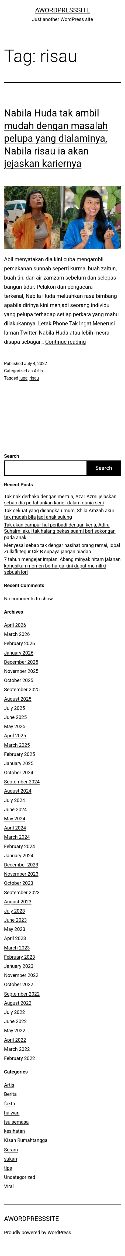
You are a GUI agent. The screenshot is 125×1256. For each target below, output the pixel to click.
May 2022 (14, 1030)
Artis (38, 370)
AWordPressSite (62, 10)
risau (34, 378)
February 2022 (19, 1058)
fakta (9, 1103)
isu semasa (16, 1122)
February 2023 (19, 957)
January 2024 (18, 855)
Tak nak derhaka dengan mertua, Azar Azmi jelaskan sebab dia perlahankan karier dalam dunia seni (60, 499)
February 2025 (19, 754)
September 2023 (22, 892)
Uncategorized (19, 1177)
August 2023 (18, 901)
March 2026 (17, 634)
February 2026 (19, 643)
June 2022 (15, 1021)
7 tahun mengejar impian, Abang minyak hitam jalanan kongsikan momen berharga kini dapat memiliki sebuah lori (62, 565)
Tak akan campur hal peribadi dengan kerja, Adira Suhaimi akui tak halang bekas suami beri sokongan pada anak (60, 531)
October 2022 (18, 984)
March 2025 (17, 745)
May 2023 (14, 929)
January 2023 (18, 966)
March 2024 (17, 837)
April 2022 (15, 1040)
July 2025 (14, 708)
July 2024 (14, 800)
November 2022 (21, 975)
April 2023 (15, 938)
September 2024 (22, 781)
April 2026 (15, 625)
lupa (23, 378)
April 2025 (15, 735)
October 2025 (18, 680)
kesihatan (14, 1131)
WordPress (59, 1232)
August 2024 (18, 791)
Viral (9, 1186)
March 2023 (17, 948)
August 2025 (18, 699)
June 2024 (15, 809)
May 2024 (14, 818)
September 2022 (22, 994)
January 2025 (18, 763)
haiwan (11, 1113)
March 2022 (17, 1049)
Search (11, 456)
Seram (11, 1149)
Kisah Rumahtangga (25, 1140)
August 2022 (18, 1003)
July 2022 (14, 1012)
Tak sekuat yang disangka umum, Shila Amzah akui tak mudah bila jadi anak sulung (59, 513)
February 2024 (19, 846)
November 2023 (21, 874)
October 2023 (18, 883)
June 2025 (15, 717)
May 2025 (14, 726)
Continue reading (65, 342)
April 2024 (15, 828)
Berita (10, 1094)
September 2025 (22, 689)
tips (8, 1168)
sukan (10, 1159)
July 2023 (14, 911)
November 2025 (21, 671)
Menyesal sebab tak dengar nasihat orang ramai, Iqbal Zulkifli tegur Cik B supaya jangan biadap (62, 548)
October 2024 (18, 772)
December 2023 (21, 865)
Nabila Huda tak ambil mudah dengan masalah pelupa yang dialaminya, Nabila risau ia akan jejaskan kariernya (56, 138)
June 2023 (15, 920)
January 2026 (18, 653)
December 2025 (21, 662)
